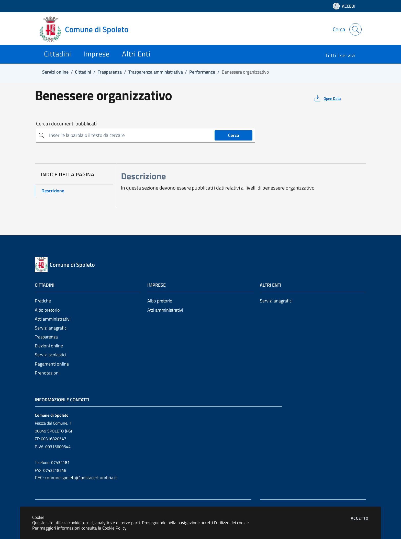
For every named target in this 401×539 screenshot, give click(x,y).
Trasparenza (46, 336)
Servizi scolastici (50, 354)
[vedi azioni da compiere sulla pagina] (327, 98)
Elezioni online (49, 345)
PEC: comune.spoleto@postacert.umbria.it (76, 477)
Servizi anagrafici (51, 327)
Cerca (233, 135)
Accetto (360, 518)
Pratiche (43, 300)
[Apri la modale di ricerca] (355, 29)
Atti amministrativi (53, 318)
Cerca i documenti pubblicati (66, 123)
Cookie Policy (114, 528)
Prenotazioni (47, 372)
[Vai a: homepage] (87, 29)
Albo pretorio (47, 310)
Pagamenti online (52, 363)
